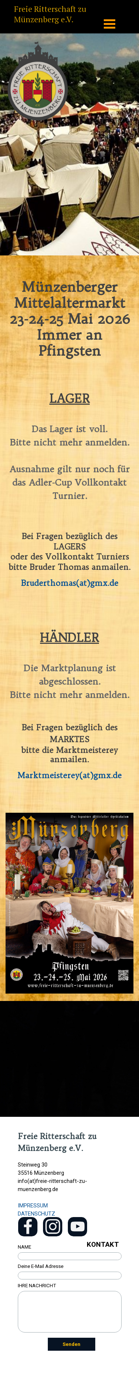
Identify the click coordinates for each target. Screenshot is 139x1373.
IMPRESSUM (33, 1205)
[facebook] (27, 1226)
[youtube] (77, 1226)
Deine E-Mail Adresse (40, 1266)
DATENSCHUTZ (36, 1213)
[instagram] (52, 1226)
